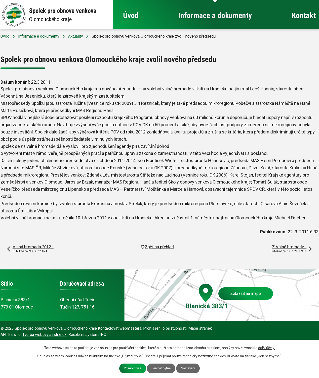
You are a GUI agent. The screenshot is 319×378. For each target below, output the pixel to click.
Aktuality (75, 36)
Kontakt (304, 15)
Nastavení (188, 368)
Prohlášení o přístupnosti (165, 328)
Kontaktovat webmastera (119, 328)
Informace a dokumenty (215, 15)
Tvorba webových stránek (44, 334)
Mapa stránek (200, 328)
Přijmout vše (132, 368)
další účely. (266, 348)
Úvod (131, 15)
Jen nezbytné (161, 368)
